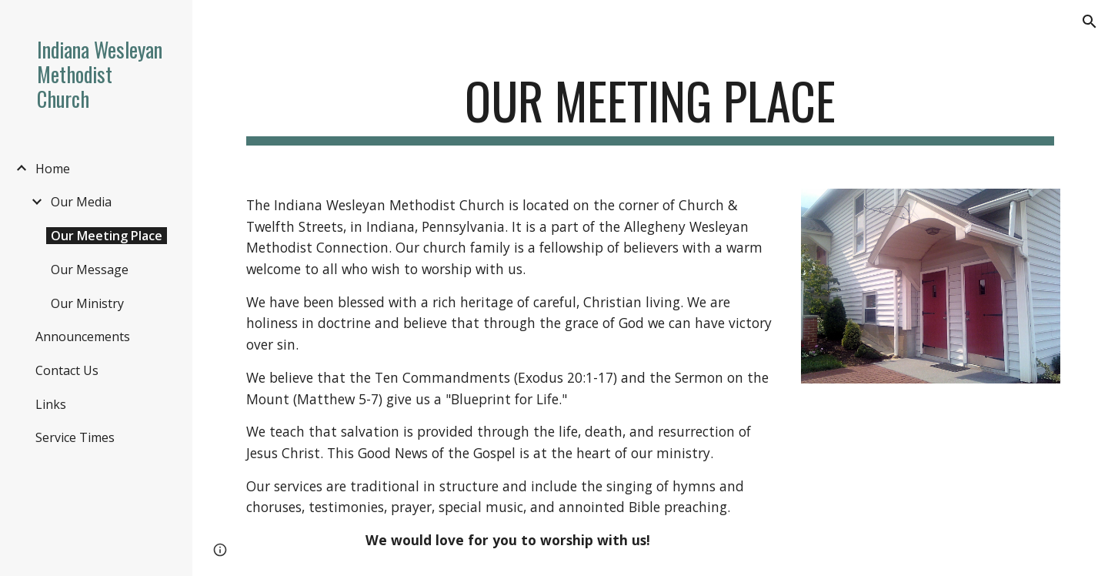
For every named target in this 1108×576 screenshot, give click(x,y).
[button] (1089, 21)
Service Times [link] (75, 437)
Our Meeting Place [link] (106, 235)
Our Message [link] (89, 269)
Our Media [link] (81, 201)
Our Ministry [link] (87, 303)
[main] (650, 108)
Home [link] (52, 168)
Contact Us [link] (66, 370)
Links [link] (50, 404)
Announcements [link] (82, 336)
